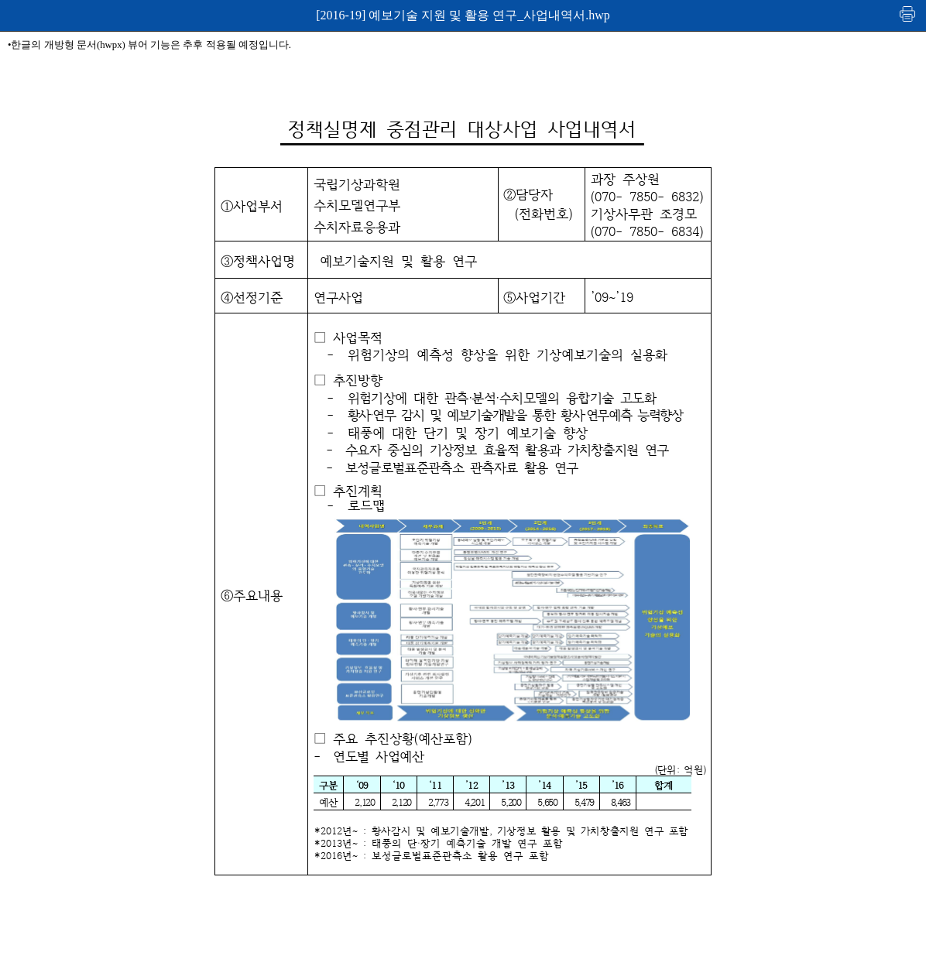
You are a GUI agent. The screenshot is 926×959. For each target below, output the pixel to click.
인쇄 (908, 13)
